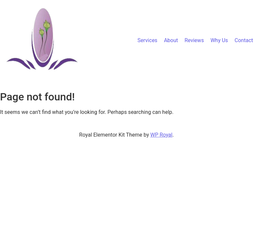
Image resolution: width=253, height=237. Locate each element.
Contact (244, 40)
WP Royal (161, 135)
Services (147, 40)
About (171, 40)
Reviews (194, 40)
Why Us (219, 40)
